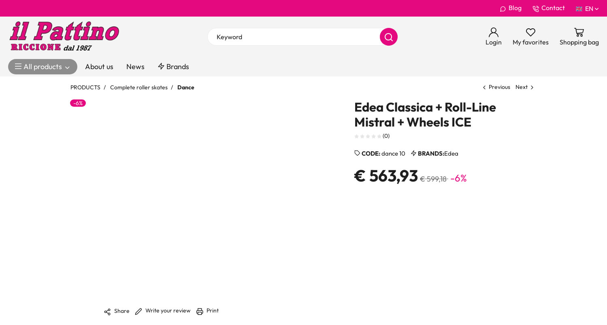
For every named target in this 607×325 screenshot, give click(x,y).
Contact (548, 8)
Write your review (163, 310)
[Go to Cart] (579, 37)
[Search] (389, 37)
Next (521, 86)
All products (43, 66)
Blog (511, 8)
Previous (499, 86)
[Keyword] (302, 37)
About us (99, 66)
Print (207, 310)
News (135, 66)
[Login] (494, 37)
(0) (372, 135)
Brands (173, 66)
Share (117, 311)
